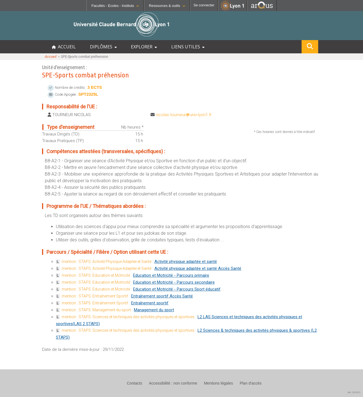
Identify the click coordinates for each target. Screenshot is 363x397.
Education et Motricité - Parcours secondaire (174, 282)
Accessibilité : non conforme (173, 383)
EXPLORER (144, 47)
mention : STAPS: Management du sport (96, 310)
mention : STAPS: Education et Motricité (96, 275)
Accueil (50, 56)
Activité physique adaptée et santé (185, 261)
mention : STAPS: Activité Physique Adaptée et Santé (106, 261)
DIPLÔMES (103, 47)
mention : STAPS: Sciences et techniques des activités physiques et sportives (128, 317)
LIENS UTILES (187, 47)
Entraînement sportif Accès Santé (162, 296)
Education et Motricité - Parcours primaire (171, 275)
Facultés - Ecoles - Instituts (115, 6)
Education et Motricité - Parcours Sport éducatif (177, 289)
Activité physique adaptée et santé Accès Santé (197, 268)
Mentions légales (218, 383)
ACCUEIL (64, 47)
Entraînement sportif (149, 303)
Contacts (134, 383)
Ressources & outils (167, 6)
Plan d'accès (250, 383)
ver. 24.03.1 (354, 392)
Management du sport (154, 309)
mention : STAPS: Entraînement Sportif (95, 296)
